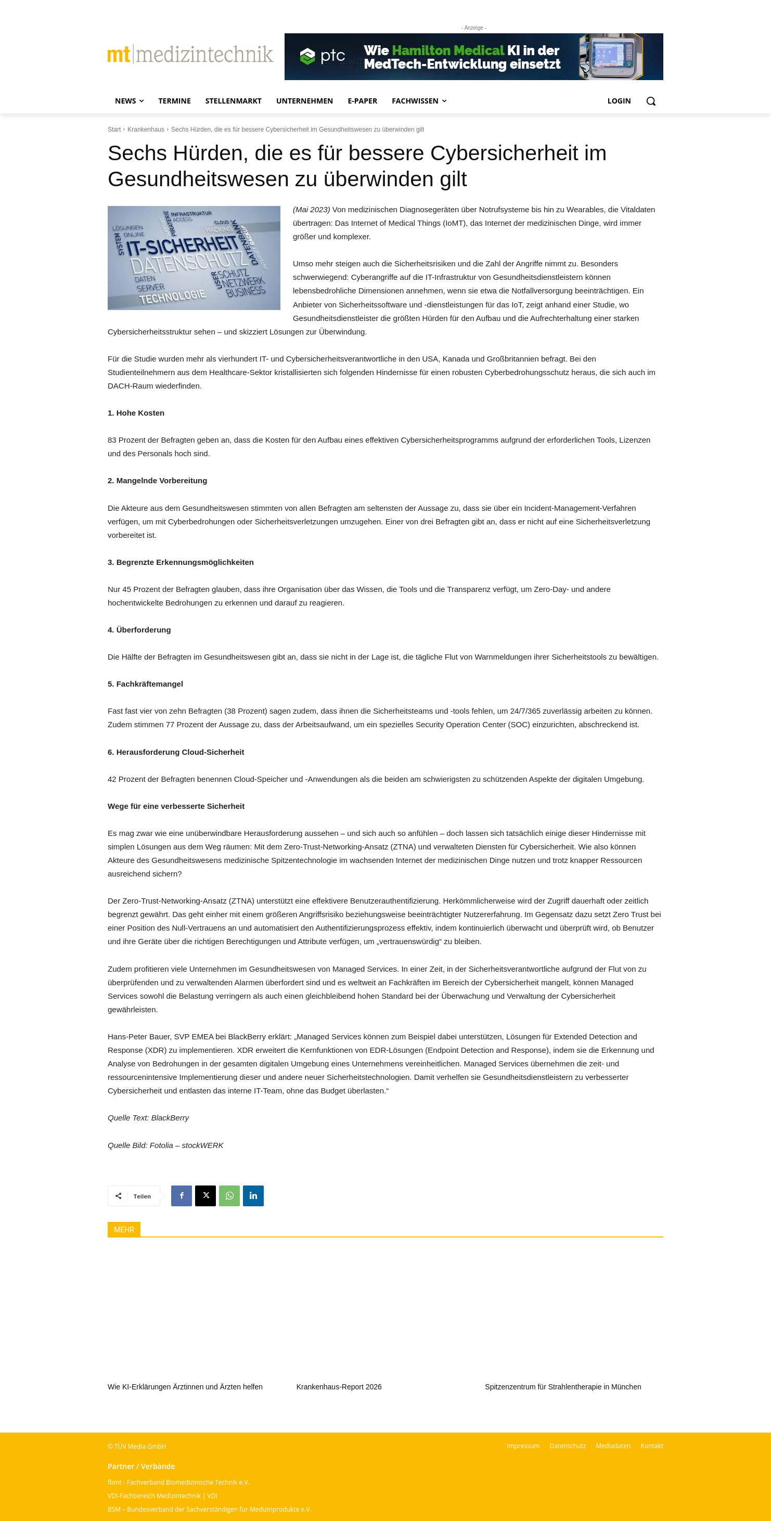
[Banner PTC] (474, 56)
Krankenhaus (145, 129)
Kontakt (652, 1445)
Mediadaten (613, 1445)
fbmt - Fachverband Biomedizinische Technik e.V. (179, 1482)
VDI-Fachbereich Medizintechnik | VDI (162, 1495)
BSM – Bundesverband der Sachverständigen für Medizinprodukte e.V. (209, 1509)
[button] (650, 100)
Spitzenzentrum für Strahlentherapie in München (563, 1387)
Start (114, 129)
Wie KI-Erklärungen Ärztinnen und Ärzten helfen (185, 1387)
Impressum (523, 1445)
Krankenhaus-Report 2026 (339, 1387)
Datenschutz (567, 1445)
